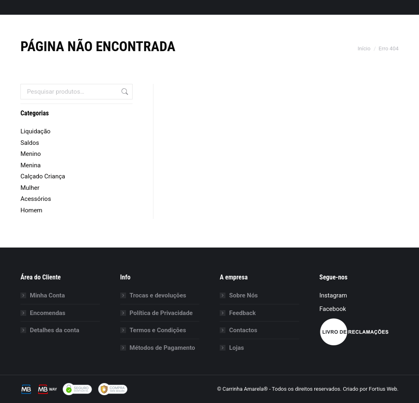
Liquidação (35, 131)
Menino (30, 154)
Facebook (333, 309)
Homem (31, 210)
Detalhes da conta (54, 330)
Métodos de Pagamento (162, 347)
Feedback (242, 313)
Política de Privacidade (161, 313)
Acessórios (35, 199)
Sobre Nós (243, 295)
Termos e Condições (158, 330)
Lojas (236, 347)
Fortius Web (383, 389)
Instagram (333, 295)
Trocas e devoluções (158, 295)
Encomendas (47, 313)
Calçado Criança (42, 176)
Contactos (243, 330)
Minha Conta (47, 295)
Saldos (29, 142)
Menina (30, 165)
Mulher (29, 187)
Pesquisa (124, 91)
